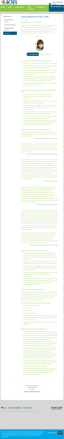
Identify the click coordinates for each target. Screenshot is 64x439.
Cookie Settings (52, 432)
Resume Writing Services (8, 29)
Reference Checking (9, 25)
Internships (19, 7)
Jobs (10, 7)
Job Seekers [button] (57, 6)
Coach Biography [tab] (33, 54)
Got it (60, 432)
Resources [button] (41, 7)
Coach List (39, 36)
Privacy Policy (27, 408)
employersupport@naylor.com (32, 391)
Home (3, 7)
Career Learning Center (8, 20)
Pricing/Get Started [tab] (45, 54)
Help (3, 408)
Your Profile (30, 8)
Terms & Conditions (14, 408)
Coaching (6, 33)
